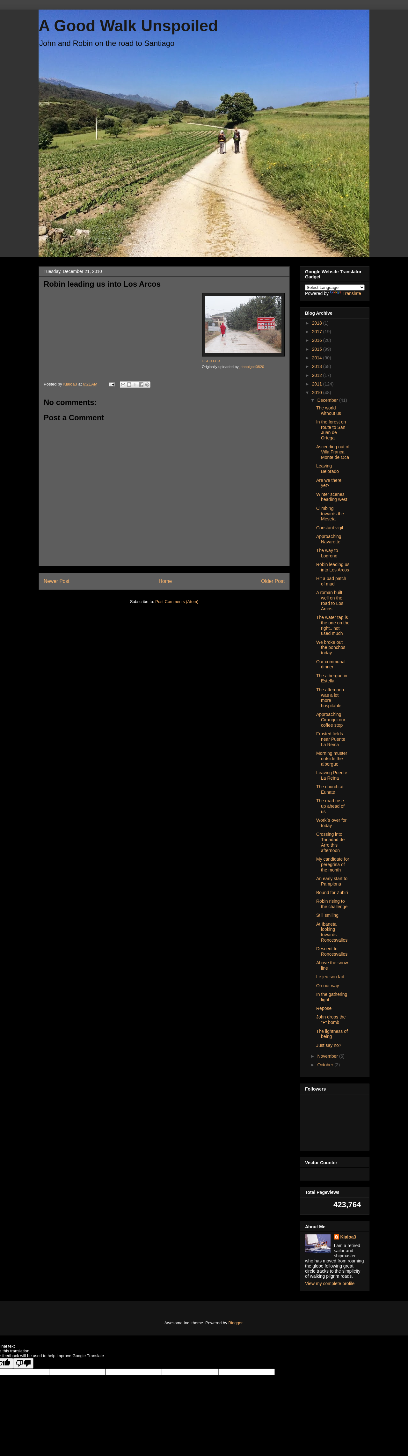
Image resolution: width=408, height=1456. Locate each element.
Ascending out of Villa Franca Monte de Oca (332, 452)
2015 (317, 349)
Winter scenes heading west (331, 497)
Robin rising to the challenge (331, 904)
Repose (324, 1008)
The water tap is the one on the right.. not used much (333, 625)
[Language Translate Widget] (335, 287)
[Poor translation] (23, 1363)
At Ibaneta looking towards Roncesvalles (331, 932)
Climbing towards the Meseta (330, 514)
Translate (345, 293)
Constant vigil (329, 527)
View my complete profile (329, 1283)
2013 (317, 366)
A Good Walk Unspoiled (128, 26)
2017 (317, 331)
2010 (317, 392)
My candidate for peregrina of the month (332, 864)
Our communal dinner (331, 664)
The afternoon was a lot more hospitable (330, 697)
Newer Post (56, 581)
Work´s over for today (331, 823)
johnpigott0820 (252, 366)
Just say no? (328, 1045)
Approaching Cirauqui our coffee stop (330, 720)
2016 (317, 340)
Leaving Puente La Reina (331, 775)
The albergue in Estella (331, 678)
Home (165, 581)
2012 (317, 375)
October (325, 1064)
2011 (317, 383)
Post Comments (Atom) (176, 601)
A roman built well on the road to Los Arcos (329, 600)
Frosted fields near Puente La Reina (330, 739)
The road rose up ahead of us (330, 806)
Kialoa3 (348, 1236)
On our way (327, 985)
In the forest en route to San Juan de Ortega (331, 429)
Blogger (235, 1322)
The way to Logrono (327, 553)
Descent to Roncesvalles (331, 951)
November (328, 1056)
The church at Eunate (330, 789)
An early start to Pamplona (331, 881)
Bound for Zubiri (332, 892)
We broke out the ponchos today (330, 648)
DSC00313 (211, 361)
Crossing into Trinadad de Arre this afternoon (330, 842)
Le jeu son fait (330, 976)
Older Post (273, 581)
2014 (317, 357)
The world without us (328, 410)
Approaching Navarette (328, 539)
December (328, 400)
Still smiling (327, 915)
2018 (317, 323)
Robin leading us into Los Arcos (332, 567)
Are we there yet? (328, 483)
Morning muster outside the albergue (331, 759)
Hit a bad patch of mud (331, 581)
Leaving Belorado (327, 468)
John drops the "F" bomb (331, 1019)
